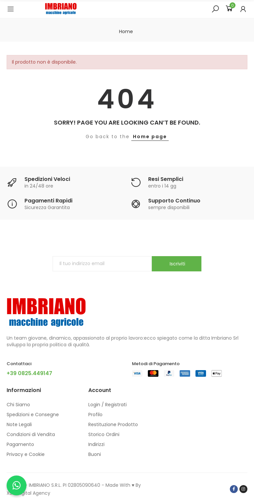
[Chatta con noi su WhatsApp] (16, 485)
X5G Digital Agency (28, 493)
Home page (150, 136)
